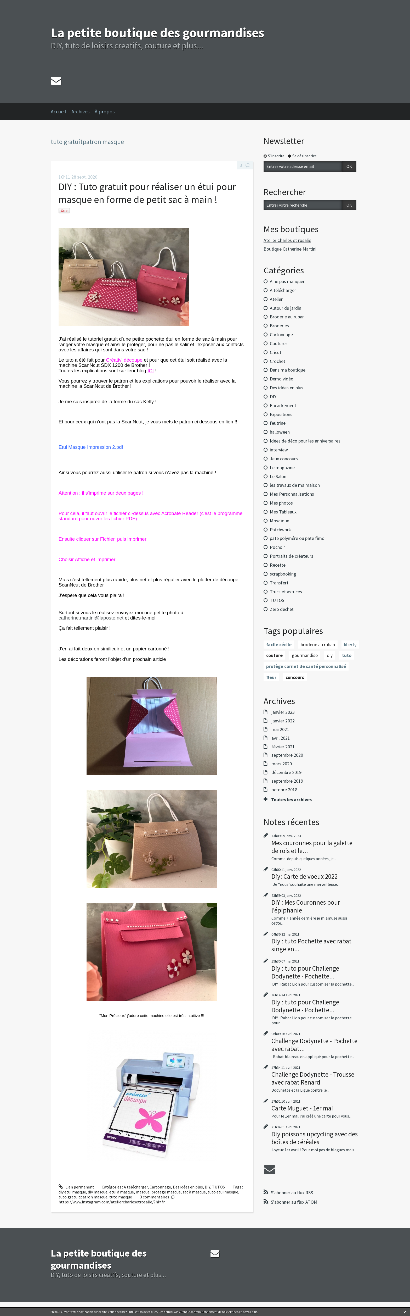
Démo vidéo (281, 379)
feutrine (278, 423)
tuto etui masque (223, 1192)
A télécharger (136, 1187)
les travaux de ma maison (295, 485)
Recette (278, 565)
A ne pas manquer (287, 281)
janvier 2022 (283, 721)
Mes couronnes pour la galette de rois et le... (311, 847)
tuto (346, 655)
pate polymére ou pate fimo (297, 538)
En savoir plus (248, 1312)
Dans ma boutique (287, 370)
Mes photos (281, 503)
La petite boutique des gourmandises (157, 32)
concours (295, 677)
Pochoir (277, 547)
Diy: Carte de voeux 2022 (304, 876)
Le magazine (282, 468)
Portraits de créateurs (291, 556)
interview (279, 450)
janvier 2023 (283, 712)
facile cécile (279, 645)
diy (330, 655)
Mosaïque (279, 521)
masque (143, 1192)
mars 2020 (281, 764)
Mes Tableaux (283, 512)
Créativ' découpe (124, 360)
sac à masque (194, 1192)
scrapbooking (283, 574)
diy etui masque (72, 1192)
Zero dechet (282, 609)
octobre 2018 (284, 790)
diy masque (97, 1192)
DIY (207, 1187)
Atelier (276, 299)
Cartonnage (160, 1187)
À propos (105, 111)
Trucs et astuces (286, 592)
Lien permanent (76, 1187)
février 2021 (283, 747)
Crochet (277, 361)
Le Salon (278, 476)
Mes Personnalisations (292, 494)
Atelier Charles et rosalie (287, 240)
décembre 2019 (286, 772)
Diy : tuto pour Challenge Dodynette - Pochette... (305, 972)
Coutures (279, 343)
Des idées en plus (188, 1187)
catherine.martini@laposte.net (91, 618)
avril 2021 (280, 738)
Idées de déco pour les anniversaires (305, 441)
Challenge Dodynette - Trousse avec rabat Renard (312, 1078)
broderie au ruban (318, 645)
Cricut (275, 352)
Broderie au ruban (287, 317)
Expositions (281, 414)
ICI (150, 370)
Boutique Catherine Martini (290, 249)
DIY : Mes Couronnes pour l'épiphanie (305, 906)
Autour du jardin (285, 308)
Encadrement (283, 405)
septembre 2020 (287, 755)
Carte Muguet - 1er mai (302, 1108)
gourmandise (305, 655)
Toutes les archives (291, 800)
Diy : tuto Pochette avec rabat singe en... (311, 945)
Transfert (279, 583)
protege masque (166, 1192)
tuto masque (120, 1196)
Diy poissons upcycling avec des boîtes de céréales (314, 1138)
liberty (350, 645)
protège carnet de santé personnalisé (306, 666)
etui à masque (121, 1192)
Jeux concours (284, 459)
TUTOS (218, 1187)
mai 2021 (280, 729)
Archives (80, 111)
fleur (271, 677)
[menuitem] (61, 111)
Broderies (279, 326)
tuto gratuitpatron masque (83, 1196)
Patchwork (280, 530)
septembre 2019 (287, 781)
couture (274, 655)
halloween (280, 432)
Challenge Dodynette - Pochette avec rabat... (314, 1045)
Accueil (58, 111)
